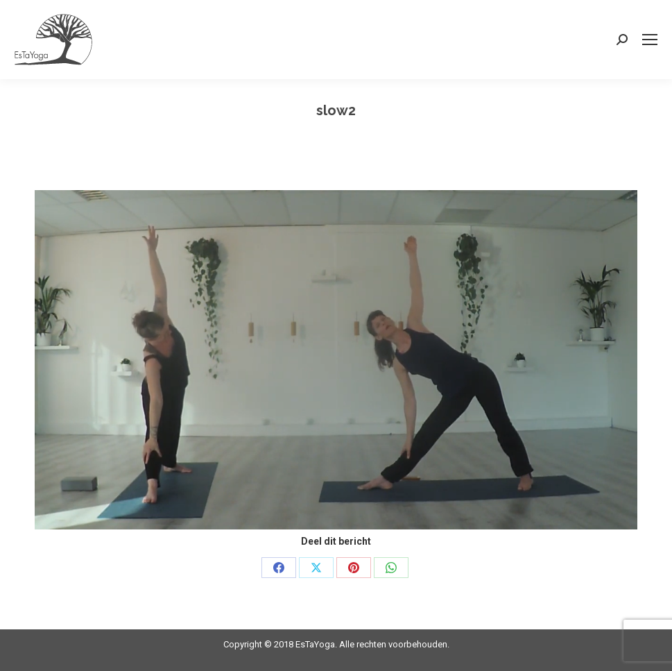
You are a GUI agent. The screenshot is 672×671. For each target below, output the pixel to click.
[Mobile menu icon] (649, 39)
